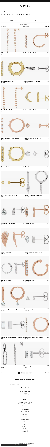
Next (46, 26)
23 (30, 372)
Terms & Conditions (23, 440)
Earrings (4, 11)
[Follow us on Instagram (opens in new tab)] (25, 387)
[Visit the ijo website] (25, 437)
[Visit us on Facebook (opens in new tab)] (22, 387)
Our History (25, 426)
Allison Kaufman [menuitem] (25, 411)
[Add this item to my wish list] (24, 53)
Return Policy (25, 430)
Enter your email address (25, 381)
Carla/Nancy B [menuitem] (25, 414)
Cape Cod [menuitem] (25, 413)
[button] (18, 1)
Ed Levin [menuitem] (25, 416)
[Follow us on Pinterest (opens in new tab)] (28, 387)
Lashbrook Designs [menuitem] (25, 419)
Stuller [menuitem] (25, 421)
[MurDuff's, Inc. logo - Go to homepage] (25, 6)
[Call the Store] (25, 396)
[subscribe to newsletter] (40, 384)
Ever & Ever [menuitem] (25, 418)
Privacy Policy (25, 431)
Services (25, 428)
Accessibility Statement (32, 440)
